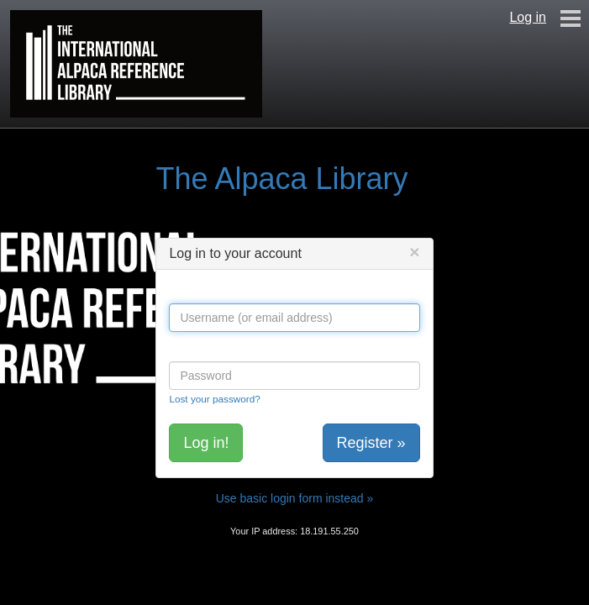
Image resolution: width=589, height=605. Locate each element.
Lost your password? (214, 398)
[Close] (414, 251)
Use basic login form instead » (295, 498)
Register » (371, 442)
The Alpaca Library (281, 178)
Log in (527, 17)
